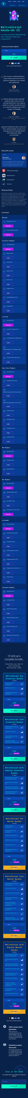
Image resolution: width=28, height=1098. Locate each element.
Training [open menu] (22, 5)
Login (23, 1)
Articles (9, 1)
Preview (8, 226)
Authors (14, 1)
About (19, 1)
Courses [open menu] (13, 5)
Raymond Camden (14, 90)
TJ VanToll (14, 142)
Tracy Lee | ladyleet (14, 116)
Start (8, 258)
